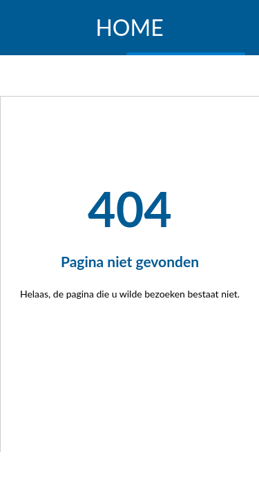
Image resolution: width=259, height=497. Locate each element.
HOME (129, 27)
